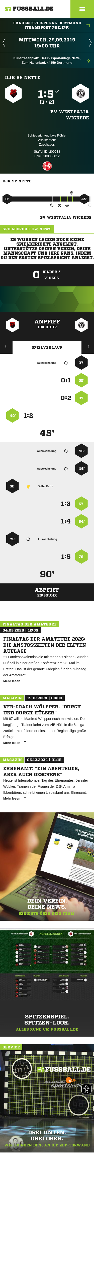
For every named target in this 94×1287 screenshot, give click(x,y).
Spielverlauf (47, 347)
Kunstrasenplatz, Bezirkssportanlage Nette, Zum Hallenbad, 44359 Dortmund (51, 60)
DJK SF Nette (22, 77)
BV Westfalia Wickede (69, 114)
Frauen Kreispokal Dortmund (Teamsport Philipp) (51, 25)
